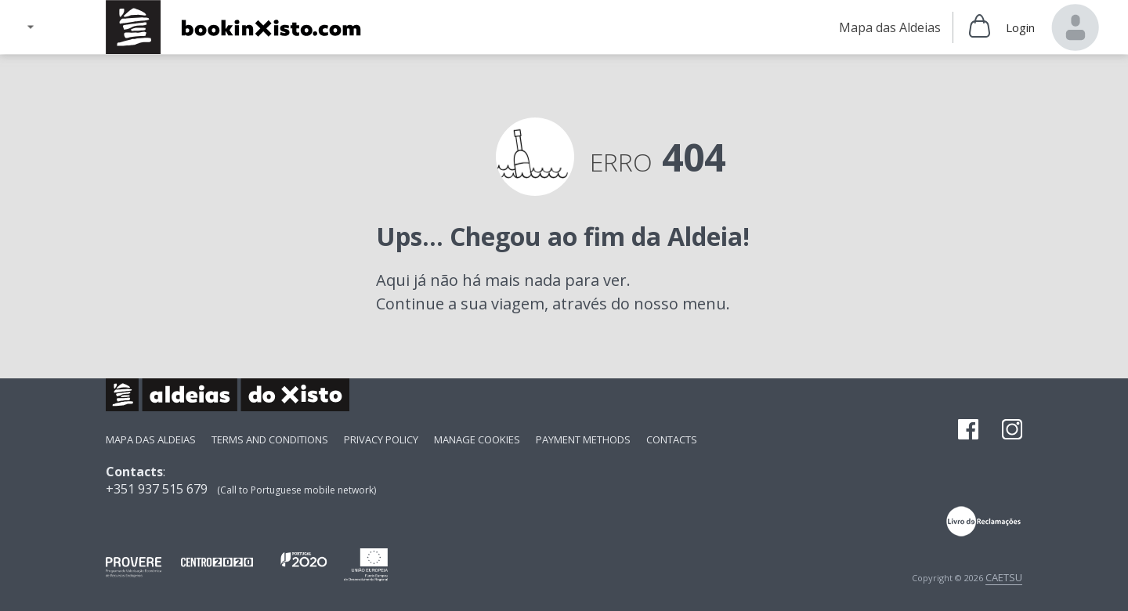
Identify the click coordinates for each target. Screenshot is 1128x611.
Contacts (671, 439)
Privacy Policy (381, 439)
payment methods (583, 439)
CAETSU (1003, 577)
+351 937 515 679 (157, 488)
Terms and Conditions (270, 439)
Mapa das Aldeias (151, 439)
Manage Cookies (477, 439)
